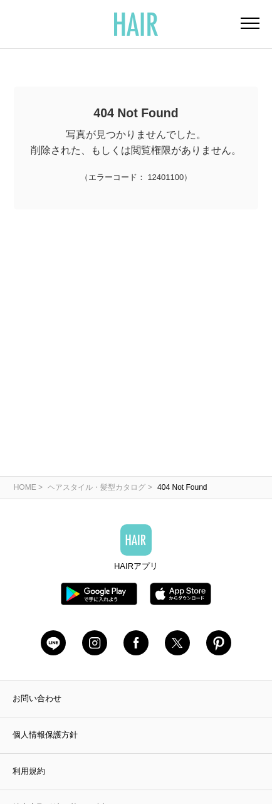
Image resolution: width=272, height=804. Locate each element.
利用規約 (29, 771)
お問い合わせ (37, 698)
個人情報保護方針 (45, 734)
